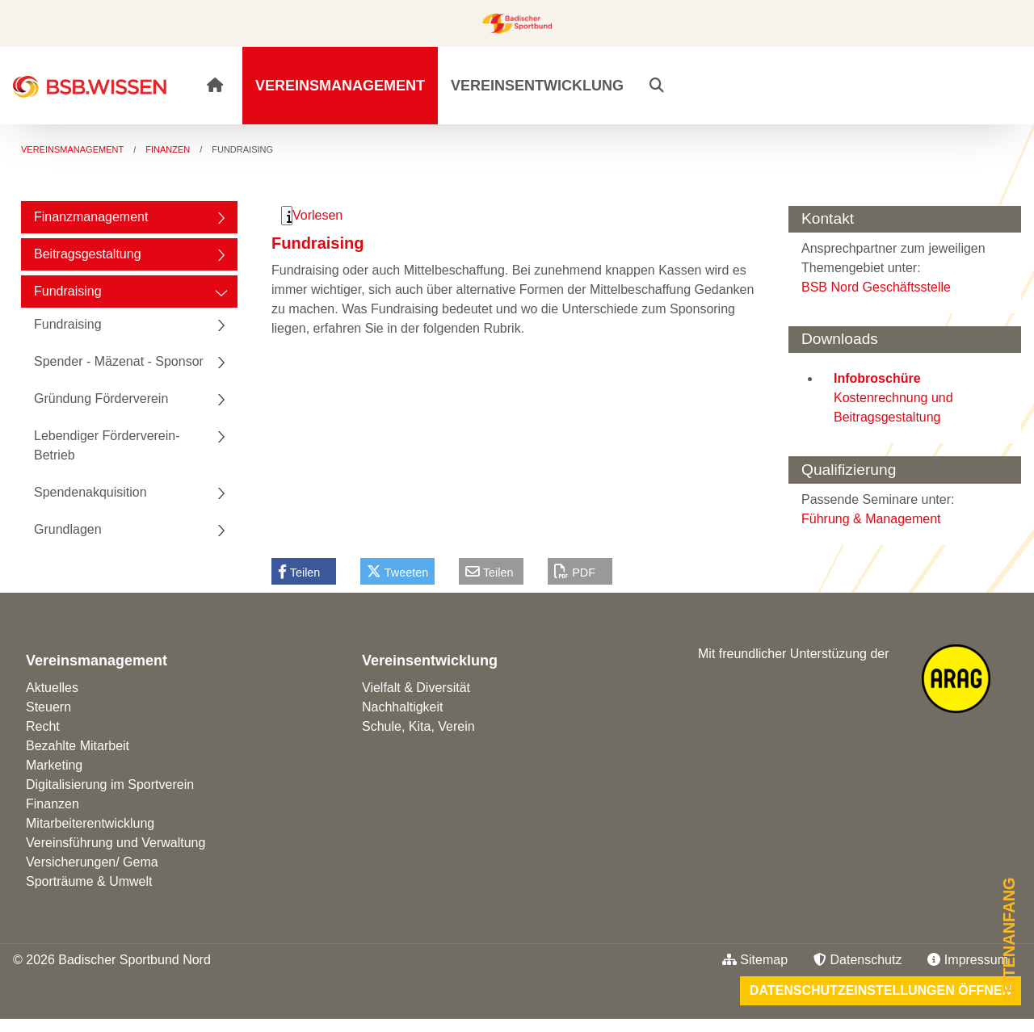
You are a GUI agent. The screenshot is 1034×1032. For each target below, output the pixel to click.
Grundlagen (68, 529)
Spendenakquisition (90, 492)
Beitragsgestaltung (87, 254)
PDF (574, 571)
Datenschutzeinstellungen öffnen (880, 990)
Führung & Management (871, 519)
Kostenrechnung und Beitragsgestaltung (893, 397)
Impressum (967, 960)
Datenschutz (857, 960)
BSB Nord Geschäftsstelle (876, 287)
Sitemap (755, 960)
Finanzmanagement (91, 217)
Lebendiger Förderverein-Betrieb (107, 445)
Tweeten (397, 571)
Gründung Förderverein (101, 398)
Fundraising (68, 291)
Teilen (299, 571)
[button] (657, 85)
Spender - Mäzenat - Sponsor (119, 361)
